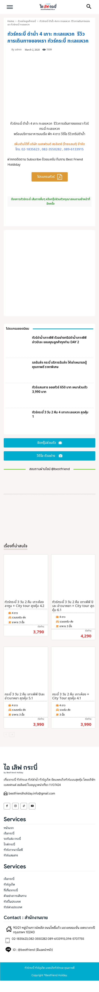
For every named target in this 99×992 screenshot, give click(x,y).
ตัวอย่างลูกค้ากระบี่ (27, 21)
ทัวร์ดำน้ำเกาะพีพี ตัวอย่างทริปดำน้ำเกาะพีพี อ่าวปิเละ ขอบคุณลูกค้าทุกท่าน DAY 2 (59, 340)
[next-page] (12, 734)
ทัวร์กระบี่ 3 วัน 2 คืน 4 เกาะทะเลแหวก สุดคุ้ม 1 (60, 414)
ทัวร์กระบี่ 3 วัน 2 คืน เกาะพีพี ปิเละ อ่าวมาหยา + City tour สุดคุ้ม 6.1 (73, 606)
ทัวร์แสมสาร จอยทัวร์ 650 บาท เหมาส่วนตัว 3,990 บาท (59, 389)
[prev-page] (6, 734)
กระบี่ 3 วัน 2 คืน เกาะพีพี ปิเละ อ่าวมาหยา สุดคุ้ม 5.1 (25, 696)
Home (10, 21)
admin (18, 49)
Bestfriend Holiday (56, 975)
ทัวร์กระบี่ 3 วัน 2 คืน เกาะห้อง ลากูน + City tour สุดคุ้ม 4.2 (24, 604)
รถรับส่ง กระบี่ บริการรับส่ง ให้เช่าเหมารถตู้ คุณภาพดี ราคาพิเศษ (59, 365)
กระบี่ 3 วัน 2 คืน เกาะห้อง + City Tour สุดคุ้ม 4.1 (70, 696)
